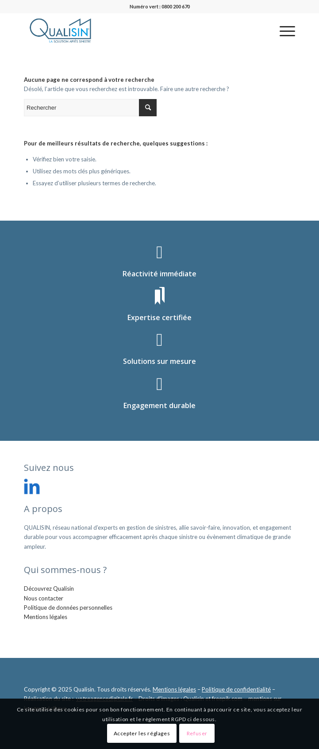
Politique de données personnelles (68, 607)
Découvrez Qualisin (49, 588)
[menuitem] (283, 30)
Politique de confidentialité (236, 689)
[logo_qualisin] (132, 30)
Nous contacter (43, 598)
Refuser (197, 733)
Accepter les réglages (142, 733)
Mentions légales (45, 616)
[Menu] (283, 30)
